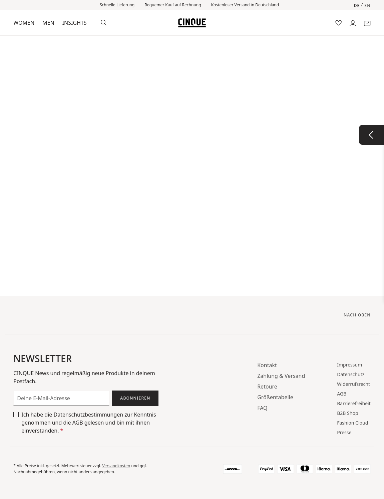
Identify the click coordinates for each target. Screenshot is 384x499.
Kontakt (267, 365)
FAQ (262, 408)
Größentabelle (275, 397)
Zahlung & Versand (281, 376)
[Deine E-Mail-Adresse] (61, 398)
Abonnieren (135, 398)
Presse (344, 432)
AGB (77, 422)
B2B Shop (347, 413)
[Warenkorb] (367, 22)
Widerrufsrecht (353, 384)
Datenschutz (350, 374)
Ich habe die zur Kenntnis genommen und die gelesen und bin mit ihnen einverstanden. (88, 422)
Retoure (267, 386)
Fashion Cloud (352, 423)
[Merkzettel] (338, 22)
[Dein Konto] (353, 22)
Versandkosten (116, 466)
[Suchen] (103, 22)
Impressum (349, 364)
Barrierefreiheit (353, 403)
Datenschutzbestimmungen (88, 414)
